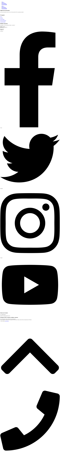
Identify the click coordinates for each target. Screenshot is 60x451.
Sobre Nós (3, 2)
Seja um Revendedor (4, 4)
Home (1, 16)
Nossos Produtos (4, 3)
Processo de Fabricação (3, 20)
